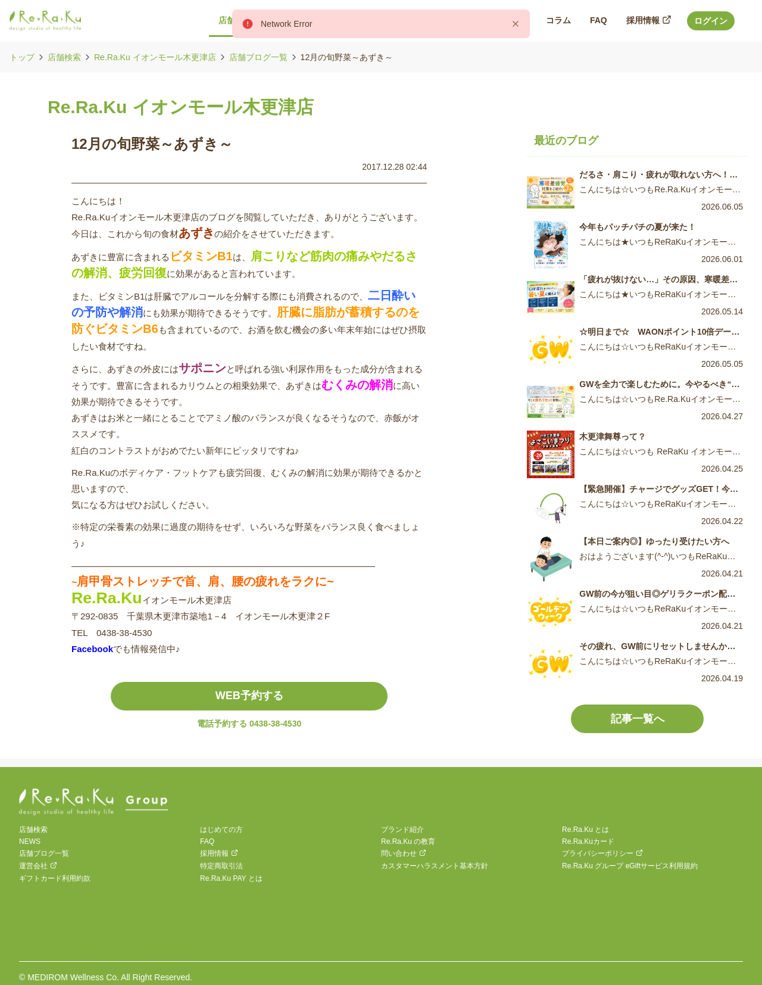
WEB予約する (249, 696)
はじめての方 (221, 829)
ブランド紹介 (402, 829)
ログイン (710, 21)
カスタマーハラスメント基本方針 (434, 866)
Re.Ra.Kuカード (588, 841)
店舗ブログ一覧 (258, 57)
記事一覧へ (637, 719)
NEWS (29, 841)
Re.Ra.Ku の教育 (408, 841)
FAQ (207, 841)
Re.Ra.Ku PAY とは (231, 878)
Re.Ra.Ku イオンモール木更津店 (155, 57)
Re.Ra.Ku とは (585, 829)
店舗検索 (64, 57)
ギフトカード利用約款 (54, 878)
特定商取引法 (221, 866)
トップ (22, 57)
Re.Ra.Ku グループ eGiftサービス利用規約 (630, 866)
